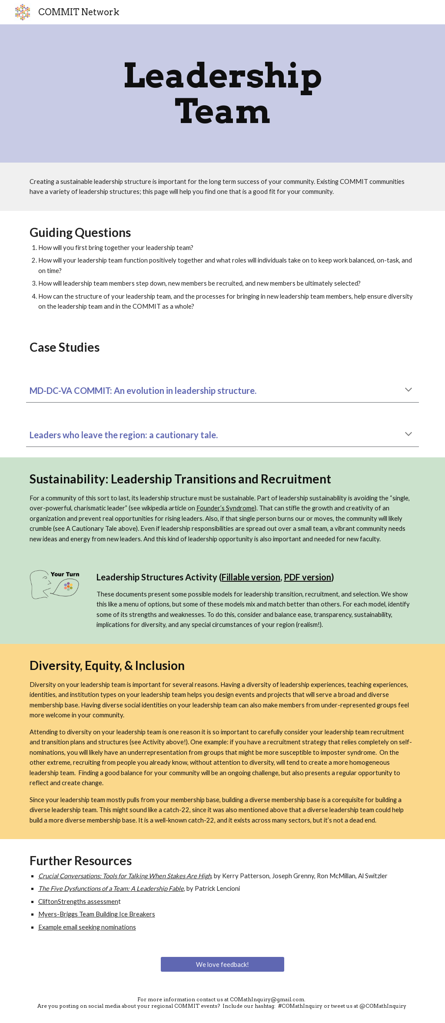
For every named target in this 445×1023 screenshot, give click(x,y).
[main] (222, 93)
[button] (408, 390)
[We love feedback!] (222, 964)
